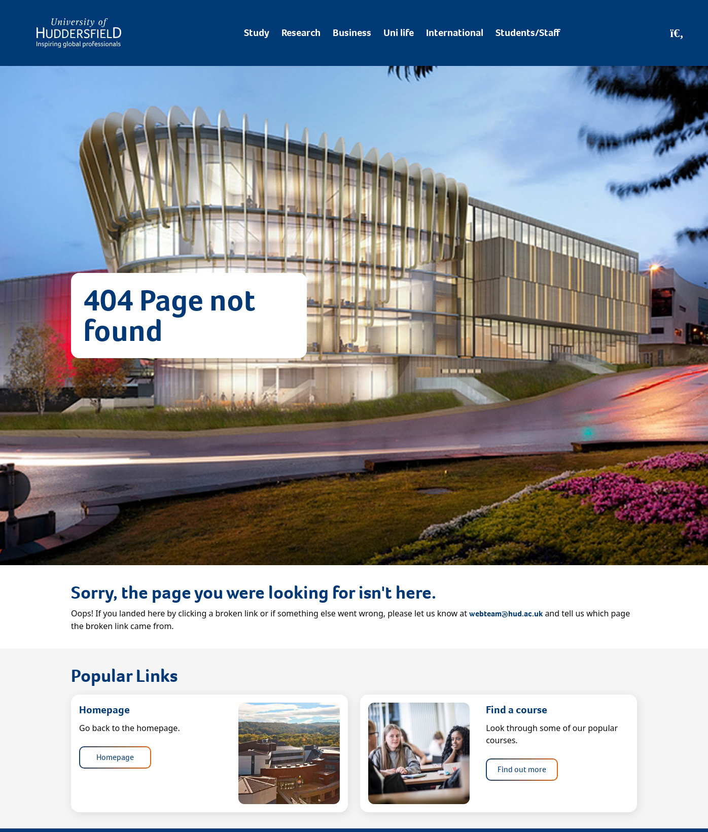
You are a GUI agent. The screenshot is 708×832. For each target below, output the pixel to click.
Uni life (398, 33)
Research (301, 33)
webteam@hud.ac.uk (506, 613)
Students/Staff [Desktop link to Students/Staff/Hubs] (527, 33)
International (454, 33)
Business (352, 33)
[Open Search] (677, 33)
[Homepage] (78, 33)
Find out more (522, 769)
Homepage (115, 757)
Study (256, 33)
